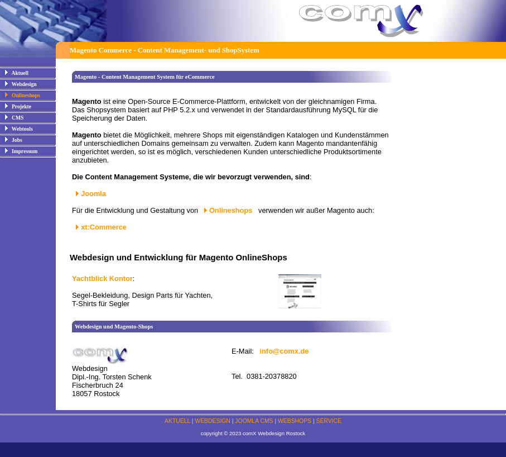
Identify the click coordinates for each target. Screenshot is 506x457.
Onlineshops (231, 210)
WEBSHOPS (294, 421)
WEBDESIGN (212, 421)
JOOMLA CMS (254, 421)
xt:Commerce (104, 227)
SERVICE (328, 421)
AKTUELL (177, 421)
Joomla (93, 193)
